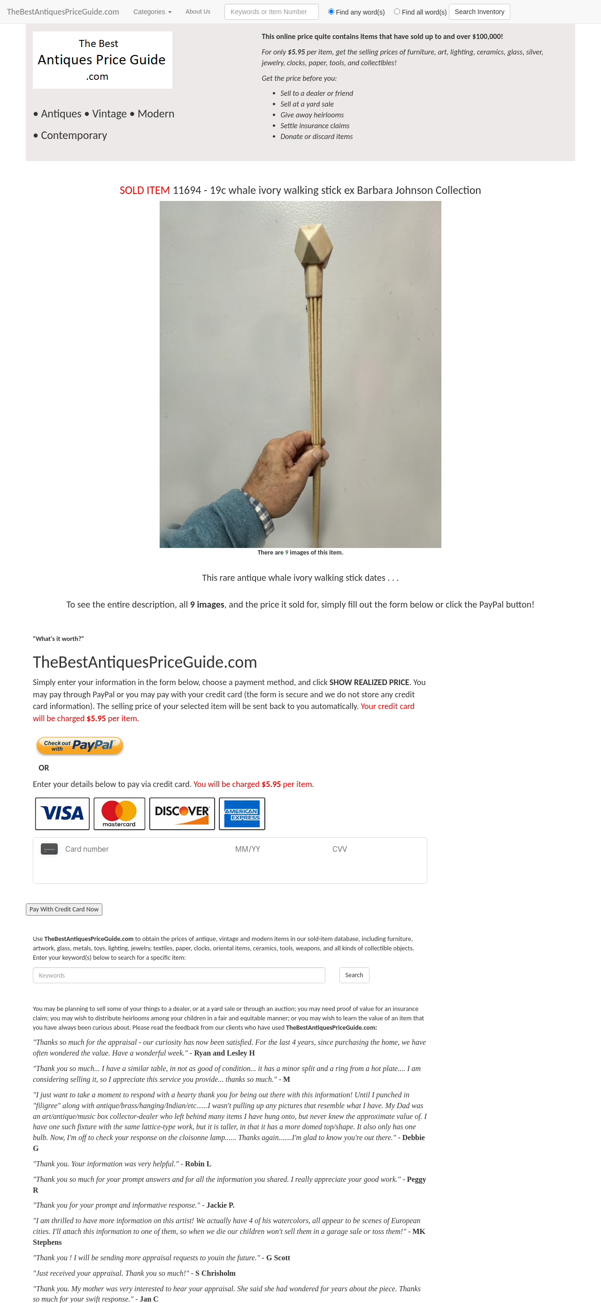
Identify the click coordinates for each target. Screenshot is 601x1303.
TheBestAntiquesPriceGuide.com (63, 12)
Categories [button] (152, 11)
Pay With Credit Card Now (64, 886)
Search (354, 952)
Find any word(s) (353, 12)
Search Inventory (480, 11)
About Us (198, 11)
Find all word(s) (417, 12)
